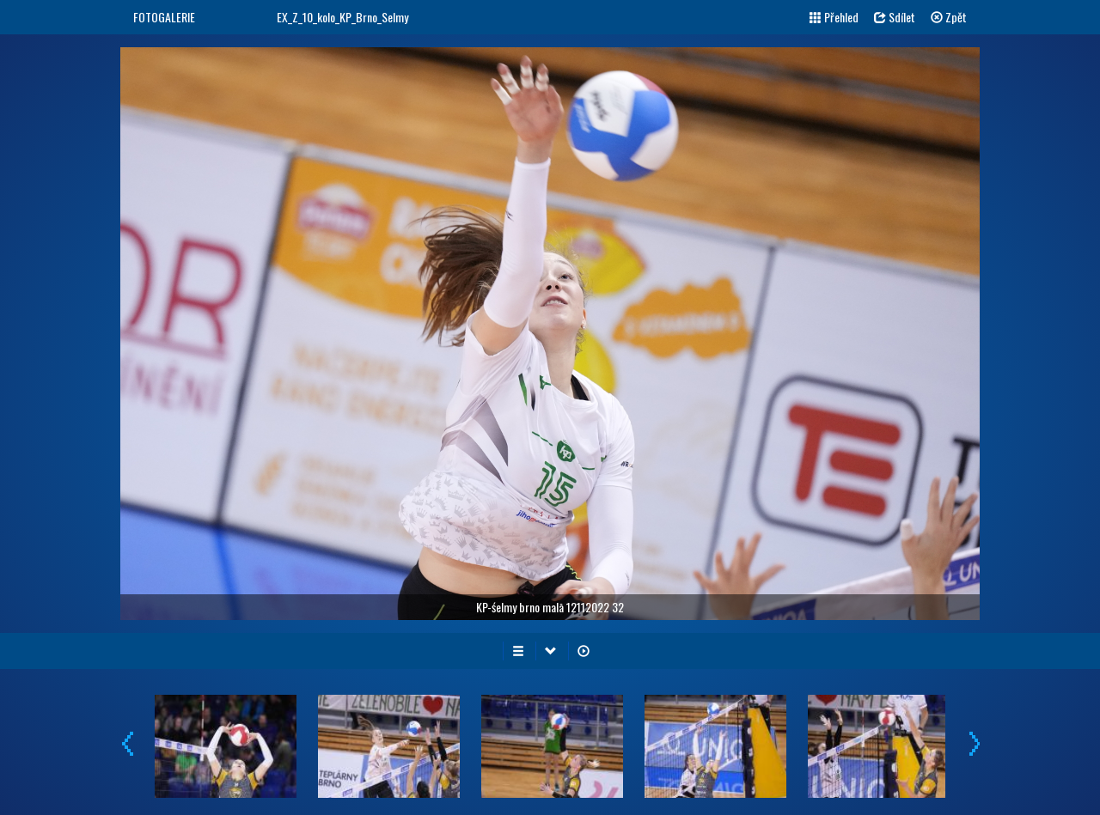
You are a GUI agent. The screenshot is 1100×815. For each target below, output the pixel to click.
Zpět (949, 17)
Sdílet (894, 17)
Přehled (834, 17)
